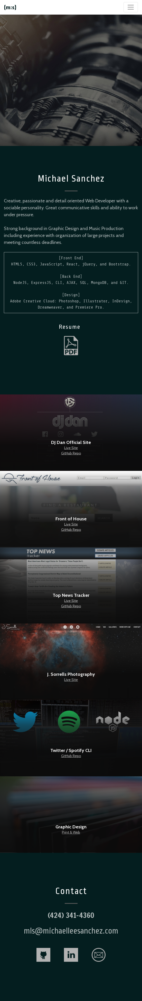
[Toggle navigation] (131, 7)
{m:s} (10, 7)
